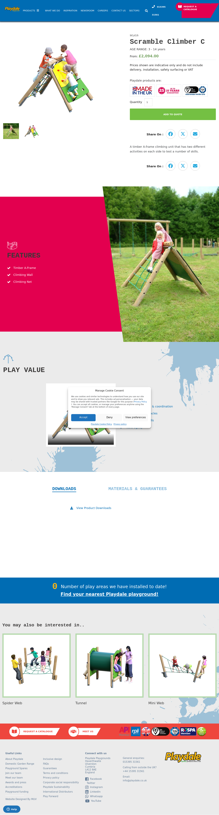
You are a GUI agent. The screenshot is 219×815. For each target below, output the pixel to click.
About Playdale (14, 759)
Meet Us (88, 731)
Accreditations (13, 787)
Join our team (13, 773)
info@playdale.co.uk (135, 780)
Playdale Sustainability (56, 787)
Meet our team (14, 777)
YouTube (93, 801)
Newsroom (87, 10)
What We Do (52, 10)
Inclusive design (52, 759)
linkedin (93, 792)
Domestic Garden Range (19, 764)
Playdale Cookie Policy (101, 424)
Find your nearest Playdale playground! (109, 594)
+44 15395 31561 (133, 771)
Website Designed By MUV (21, 799)
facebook (93, 779)
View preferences (135, 417)
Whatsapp (94, 796)
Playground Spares (16, 768)
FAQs (46, 764)
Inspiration (70, 10)
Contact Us (118, 10)
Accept (83, 417)
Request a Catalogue (190, 8)
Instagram (94, 787)
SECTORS (134, 10)
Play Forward (50, 796)
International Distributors (58, 792)
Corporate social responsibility (61, 782)
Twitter (90, 783)
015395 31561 (159, 11)
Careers (103, 10)
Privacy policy (120, 424)
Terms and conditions (55, 773)
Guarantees (50, 768)
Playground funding (16, 792)
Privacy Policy (140, 402)
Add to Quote (172, 114)
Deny (109, 417)
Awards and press (15, 782)
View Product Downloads (93, 508)
